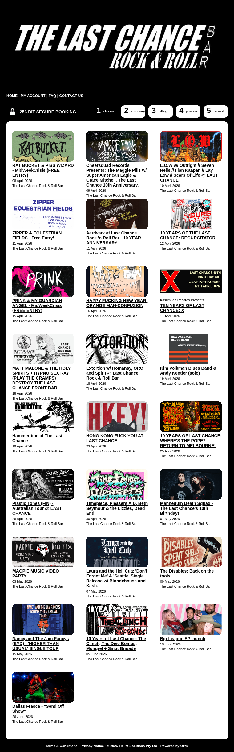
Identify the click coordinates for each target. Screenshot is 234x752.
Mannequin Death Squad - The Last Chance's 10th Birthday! (186, 508)
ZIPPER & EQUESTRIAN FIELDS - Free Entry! (37, 235)
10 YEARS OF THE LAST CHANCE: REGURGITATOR (188, 235)
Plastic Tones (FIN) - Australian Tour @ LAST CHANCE (37, 508)
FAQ (52, 96)
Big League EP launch (182, 638)
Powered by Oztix (174, 746)
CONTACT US (71, 96)
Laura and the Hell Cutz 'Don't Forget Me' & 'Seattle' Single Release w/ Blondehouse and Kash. (116, 578)
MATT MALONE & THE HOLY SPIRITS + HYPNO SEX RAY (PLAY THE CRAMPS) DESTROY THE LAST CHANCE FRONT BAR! (41, 378)
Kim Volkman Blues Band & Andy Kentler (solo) (188, 371)
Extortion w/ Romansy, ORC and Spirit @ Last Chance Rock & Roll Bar (114, 373)
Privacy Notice (92, 746)
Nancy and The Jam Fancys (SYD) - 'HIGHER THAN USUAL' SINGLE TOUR (40, 643)
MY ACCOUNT (33, 96)
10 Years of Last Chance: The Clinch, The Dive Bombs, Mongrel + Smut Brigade (116, 643)
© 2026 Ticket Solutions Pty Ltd (132, 746)
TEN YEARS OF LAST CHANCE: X (182, 308)
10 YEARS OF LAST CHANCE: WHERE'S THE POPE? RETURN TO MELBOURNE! (191, 440)
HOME (12, 96)
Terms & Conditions (62, 746)
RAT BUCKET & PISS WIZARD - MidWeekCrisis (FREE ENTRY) (43, 170)
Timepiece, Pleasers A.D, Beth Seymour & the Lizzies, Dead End (117, 508)
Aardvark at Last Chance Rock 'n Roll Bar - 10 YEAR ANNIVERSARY (113, 237)
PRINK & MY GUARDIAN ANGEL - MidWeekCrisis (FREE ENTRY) (37, 305)
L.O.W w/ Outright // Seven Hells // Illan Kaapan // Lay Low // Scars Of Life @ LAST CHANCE (189, 173)
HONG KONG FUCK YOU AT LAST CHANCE (114, 438)
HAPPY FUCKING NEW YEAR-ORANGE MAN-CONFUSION (116, 303)
